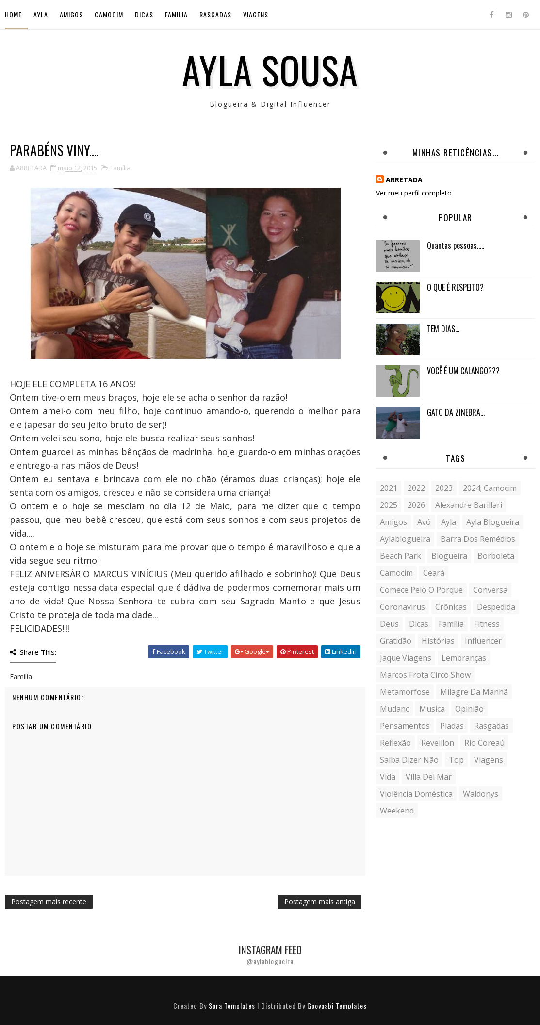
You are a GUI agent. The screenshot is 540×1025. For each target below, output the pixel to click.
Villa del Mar (429, 776)
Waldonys (480, 793)
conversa (490, 590)
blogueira (449, 556)
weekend (397, 810)
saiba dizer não (409, 759)
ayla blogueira (492, 522)
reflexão (395, 742)
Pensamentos (405, 725)
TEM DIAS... (443, 329)
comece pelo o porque (421, 590)
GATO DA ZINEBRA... (456, 412)
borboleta (495, 556)
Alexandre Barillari (468, 505)
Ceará (433, 573)
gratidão (395, 640)
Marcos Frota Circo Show (425, 674)
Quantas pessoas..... (455, 245)
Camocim (109, 14)
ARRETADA (404, 179)
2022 (416, 488)
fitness (487, 623)
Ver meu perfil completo (414, 192)
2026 (416, 505)
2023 (444, 488)
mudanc (394, 708)
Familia (176, 14)
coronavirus (402, 607)
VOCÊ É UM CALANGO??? (463, 370)
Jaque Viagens (405, 657)
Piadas (452, 725)
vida (387, 776)
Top (456, 759)
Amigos (71, 14)
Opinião (469, 708)
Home (13, 14)
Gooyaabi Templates (337, 1005)
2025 (388, 505)
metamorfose (405, 691)
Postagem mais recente (48, 901)
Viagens (255, 14)
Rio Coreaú (484, 742)
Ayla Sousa (270, 69)
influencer (483, 640)
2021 (388, 488)
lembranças (464, 657)
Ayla (40, 14)
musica (432, 708)
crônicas (451, 607)
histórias (438, 640)
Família (120, 167)
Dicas (144, 14)
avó (424, 522)
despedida (496, 607)
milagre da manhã (474, 691)
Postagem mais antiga (319, 901)
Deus (389, 623)
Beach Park (400, 556)
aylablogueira (405, 539)
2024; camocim (490, 488)
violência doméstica (416, 793)
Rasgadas (215, 14)
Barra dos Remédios (478, 539)
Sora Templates (232, 1005)
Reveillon (437, 742)
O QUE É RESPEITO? (455, 287)
